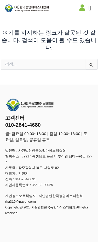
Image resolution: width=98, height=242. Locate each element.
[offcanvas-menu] (90, 8)
